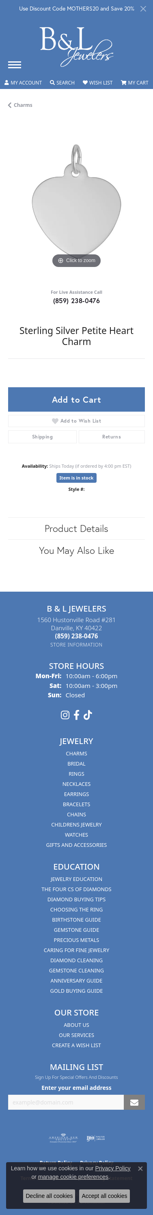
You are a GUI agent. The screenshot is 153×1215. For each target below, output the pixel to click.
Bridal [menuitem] (76, 763)
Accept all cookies (104, 1196)
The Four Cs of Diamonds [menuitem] (76, 889)
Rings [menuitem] (76, 773)
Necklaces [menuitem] (76, 784)
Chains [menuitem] (76, 814)
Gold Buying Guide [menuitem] (76, 990)
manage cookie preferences (73, 1177)
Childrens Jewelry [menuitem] (76, 824)
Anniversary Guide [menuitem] (77, 980)
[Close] (143, 9)
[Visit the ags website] (63, 1138)
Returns (111, 437)
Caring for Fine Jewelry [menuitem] (77, 950)
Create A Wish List (76, 1045)
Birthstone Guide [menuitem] (76, 919)
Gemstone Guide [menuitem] (76, 929)
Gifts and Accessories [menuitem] (76, 844)
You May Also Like (76, 550)
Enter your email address (76, 1087)
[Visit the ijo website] (95, 1138)
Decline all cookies (49, 1196)
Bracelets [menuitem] (76, 804)
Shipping (42, 437)
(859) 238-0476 (76, 300)
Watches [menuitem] (76, 834)
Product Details (76, 528)
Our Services (76, 1035)
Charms (23, 105)
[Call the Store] (76, 636)
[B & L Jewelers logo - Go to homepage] (76, 47)
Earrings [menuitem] (76, 794)
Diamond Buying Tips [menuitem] (76, 899)
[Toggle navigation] (14, 64)
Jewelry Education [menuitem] (76, 879)
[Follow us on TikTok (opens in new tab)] (88, 715)
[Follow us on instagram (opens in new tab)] (65, 715)
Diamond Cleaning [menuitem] (76, 960)
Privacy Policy (112, 1168)
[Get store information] (76, 644)
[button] (23, 83)
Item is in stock (77, 478)
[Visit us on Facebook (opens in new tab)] (76, 715)
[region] (76, 201)
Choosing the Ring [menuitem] (76, 909)
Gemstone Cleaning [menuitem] (76, 970)
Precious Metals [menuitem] (76, 940)
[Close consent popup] (140, 1168)
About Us (76, 1024)
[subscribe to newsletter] (134, 1102)
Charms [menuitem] (76, 753)
